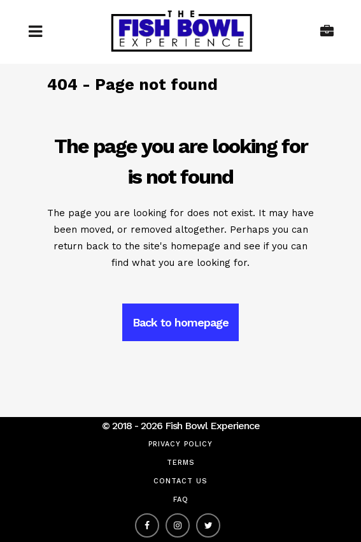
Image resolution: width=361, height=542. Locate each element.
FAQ (180, 499)
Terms (181, 462)
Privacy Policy (180, 444)
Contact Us (180, 481)
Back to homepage (180, 322)
